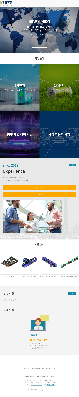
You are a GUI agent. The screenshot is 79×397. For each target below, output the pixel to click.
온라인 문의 (39, 187)
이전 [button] (4, 30)
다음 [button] (75, 30)
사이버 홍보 (39, 194)
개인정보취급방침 (35, 368)
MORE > (72, 294)
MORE (72, 165)
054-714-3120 (39, 340)
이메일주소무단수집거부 (48, 368)
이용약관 (26, 368)
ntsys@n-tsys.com (36, 343)
